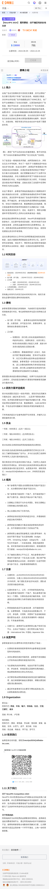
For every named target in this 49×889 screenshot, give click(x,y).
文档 (4, 863)
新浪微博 (16, 850)
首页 (3, 13)
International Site (18, 632)
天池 (4, 8)
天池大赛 (12, 13)
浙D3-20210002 (25, 882)
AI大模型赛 (24, 13)
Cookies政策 (24, 873)
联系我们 (24, 857)
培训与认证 (27, 863)
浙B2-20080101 (27, 879)
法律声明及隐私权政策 (10, 873)
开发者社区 (11, 863)
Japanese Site (38, 632)
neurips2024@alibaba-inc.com (18, 471)
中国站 (28, 632)
